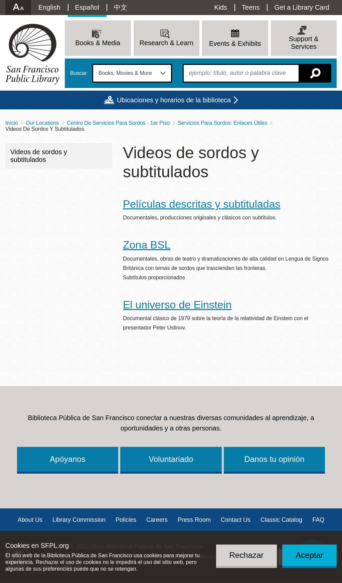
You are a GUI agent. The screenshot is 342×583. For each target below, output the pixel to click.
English (49, 7)
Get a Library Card (301, 7)
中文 (120, 7)
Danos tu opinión (274, 459)
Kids (220, 7)
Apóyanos (68, 459)
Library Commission (79, 519)
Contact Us (235, 519)
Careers (157, 519)
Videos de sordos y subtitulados (38, 155)
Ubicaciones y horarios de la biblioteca (174, 100)
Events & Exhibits (235, 43)
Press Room (194, 519)
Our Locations (42, 123)
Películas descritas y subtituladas (201, 204)
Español (87, 7)
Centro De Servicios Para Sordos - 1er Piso (118, 123)
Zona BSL (146, 245)
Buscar (78, 73)
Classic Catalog (281, 519)
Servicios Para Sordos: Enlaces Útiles (223, 123)
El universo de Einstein (177, 305)
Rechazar (246, 555)
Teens (251, 7)
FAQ (318, 519)
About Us (30, 519)
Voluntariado (171, 459)
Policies (126, 519)
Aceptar (309, 555)
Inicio (11, 123)
